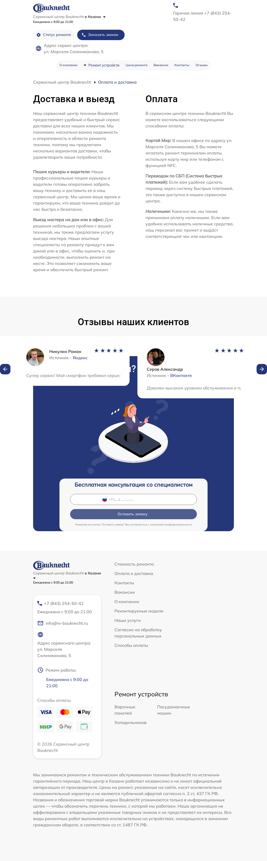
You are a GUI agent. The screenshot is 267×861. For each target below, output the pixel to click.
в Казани (95, 16)
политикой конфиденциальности (171, 524)
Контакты (181, 65)
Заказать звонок (99, 34)
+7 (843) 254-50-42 (65, 608)
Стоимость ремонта (134, 564)
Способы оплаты (131, 645)
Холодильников (130, 722)
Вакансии (161, 65)
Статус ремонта (53, 34)
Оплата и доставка (133, 573)
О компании (68, 65)
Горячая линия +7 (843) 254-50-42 (202, 16)
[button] (5, 369)
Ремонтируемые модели (138, 611)
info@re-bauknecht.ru (62, 623)
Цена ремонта (136, 65)
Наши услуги (127, 620)
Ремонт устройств (103, 65)
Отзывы (202, 65)
